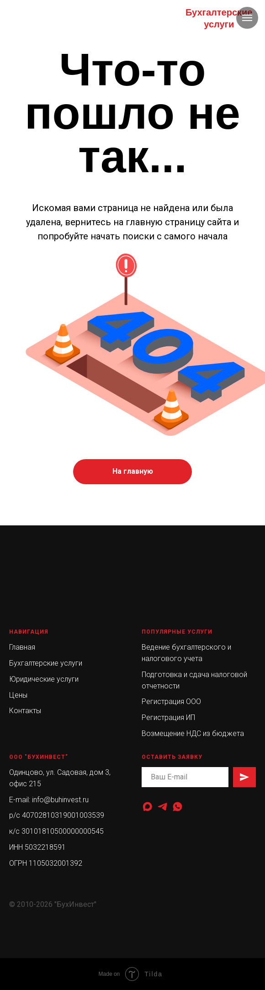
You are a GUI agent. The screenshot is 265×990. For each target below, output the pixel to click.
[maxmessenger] (147, 806)
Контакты (25, 710)
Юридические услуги (44, 679)
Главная (22, 647)
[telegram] (162, 806)
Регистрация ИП (168, 717)
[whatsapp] (177, 806)
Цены (18, 695)
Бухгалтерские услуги (45, 663)
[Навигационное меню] (247, 18)
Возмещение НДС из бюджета (193, 733)
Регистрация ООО (171, 701)
